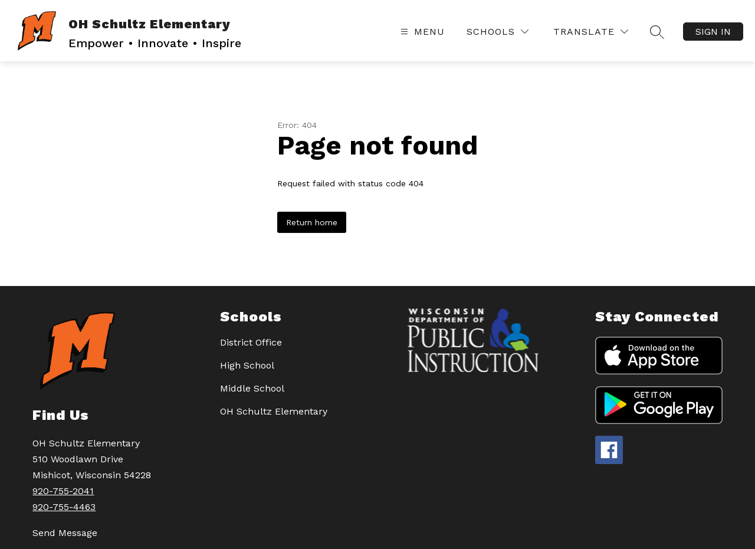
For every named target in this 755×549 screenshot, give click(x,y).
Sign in (713, 31)
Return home (311, 222)
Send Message (64, 532)
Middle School (252, 388)
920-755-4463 (64, 506)
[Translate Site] (590, 31)
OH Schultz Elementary (273, 411)
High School (247, 365)
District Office (251, 342)
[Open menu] (421, 31)
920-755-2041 (63, 491)
